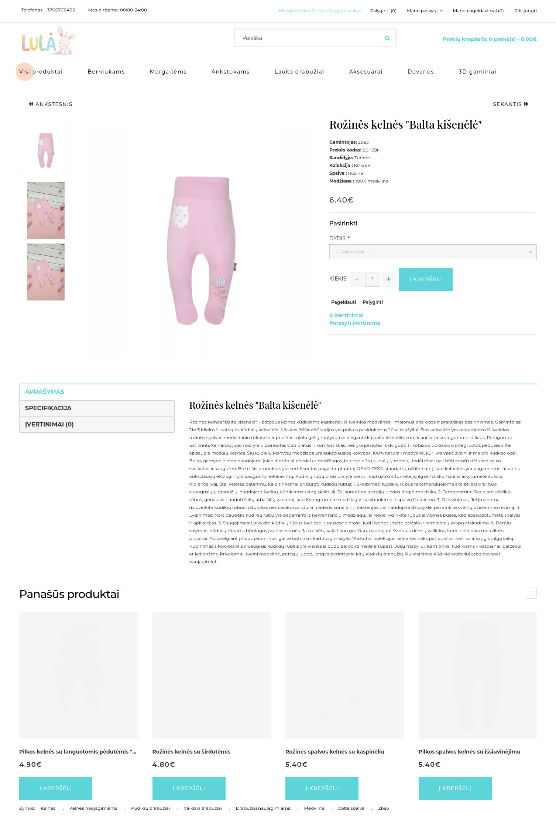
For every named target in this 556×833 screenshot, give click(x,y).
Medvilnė (314, 808)
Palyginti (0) (383, 10)
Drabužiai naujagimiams (263, 808)
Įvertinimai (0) (49, 424)
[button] (45, 148)
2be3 (383, 808)
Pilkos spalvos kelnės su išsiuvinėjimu (470, 751)
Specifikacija (48, 408)
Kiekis (337, 278)
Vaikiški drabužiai (203, 808)
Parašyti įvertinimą (354, 323)
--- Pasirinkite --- (353, 252)
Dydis (337, 238)
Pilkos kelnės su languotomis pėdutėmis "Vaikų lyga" (90, 751)
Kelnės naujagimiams (93, 808)
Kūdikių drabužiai (150, 808)
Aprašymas (44, 391)
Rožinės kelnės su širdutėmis (191, 751)
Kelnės (48, 808)
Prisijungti (525, 10)
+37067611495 (60, 10)
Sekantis (511, 104)
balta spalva (351, 808)
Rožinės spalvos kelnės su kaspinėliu (334, 751)
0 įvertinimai (346, 315)
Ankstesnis (50, 104)
